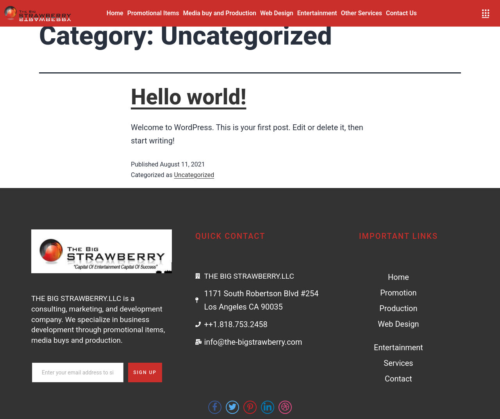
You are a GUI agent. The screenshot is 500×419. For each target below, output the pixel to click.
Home (115, 13)
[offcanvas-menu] (485, 13)
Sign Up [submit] (145, 372)
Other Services (361, 13)
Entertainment (317, 13)
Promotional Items (153, 13)
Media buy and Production (219, 13)
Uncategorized (194, 175)
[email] (77, 372)
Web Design (276, 13)
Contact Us (401, 13)
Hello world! (188, 96)
